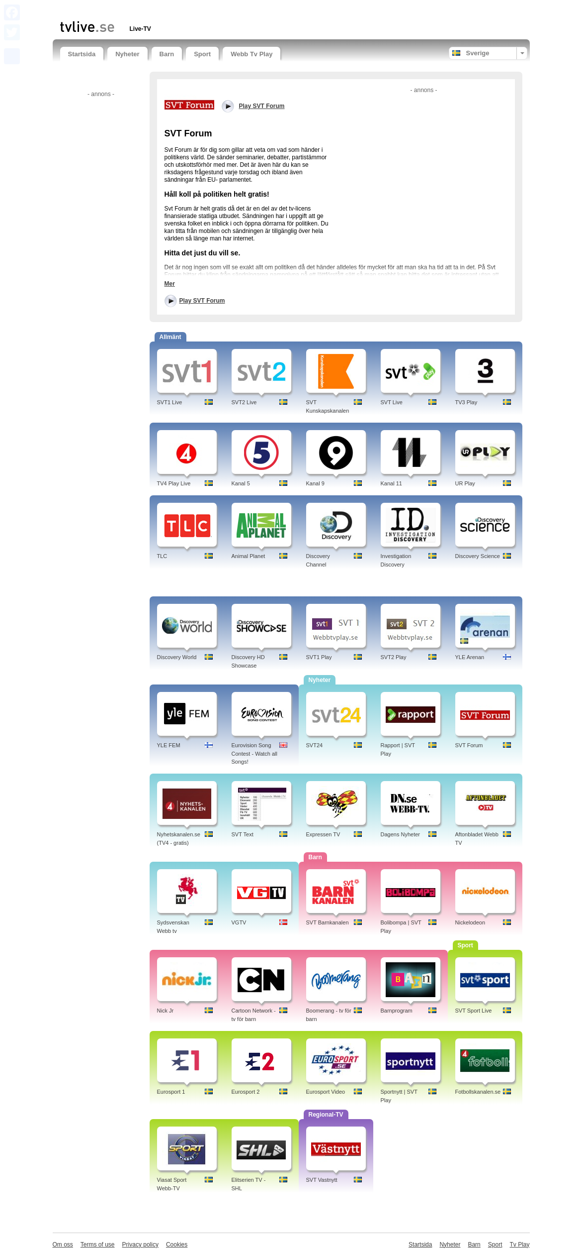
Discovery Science (477, 556)
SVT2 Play (394, 657)
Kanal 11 (391, 483)
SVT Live (392, 402)
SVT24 (314, 745)
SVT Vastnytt (321, 1180)
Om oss (63, 1244)
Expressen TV (323, 834)
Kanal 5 (241, 483)
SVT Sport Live (473, 1011)
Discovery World (177, 657)
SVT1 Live (169, 402)
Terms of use (98, 1244)
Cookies (176, 1244)
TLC (162, 556)
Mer (170, 283)
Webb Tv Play (251, 54)
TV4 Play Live (174, 483)
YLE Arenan (470, 657)
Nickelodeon (470, 922)
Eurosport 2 (246, 1092)
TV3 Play (466, 402)
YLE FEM (168, 745)
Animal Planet (248, 556)
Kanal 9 (315, 483)
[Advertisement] (176, 8)
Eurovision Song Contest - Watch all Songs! (255, 753)
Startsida (82, 54)
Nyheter (127, 54)
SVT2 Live (244, 402)
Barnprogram (397, 1011)
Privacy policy (140, 1244)
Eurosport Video (325, 1092)
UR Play (465, 483)
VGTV (239, 922)
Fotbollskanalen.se (478, 1092)
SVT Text (242, 834)
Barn (167, 54)
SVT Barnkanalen (327, 922)
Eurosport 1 (171, 1092)
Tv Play (519, 1244)
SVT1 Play (319, 657)
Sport (202, 54)
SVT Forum (469, 745)
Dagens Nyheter (400, 834)
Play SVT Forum (202, 300)
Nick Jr (165, 1011)
